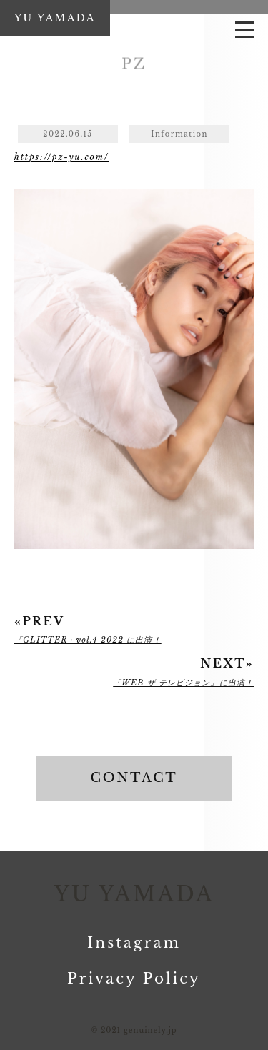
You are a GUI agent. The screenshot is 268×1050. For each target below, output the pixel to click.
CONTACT (134, 778)
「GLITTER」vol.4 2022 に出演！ (88, 640)
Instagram (134, 942)
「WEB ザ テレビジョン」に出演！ (183, 683)
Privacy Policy (134, 978)
